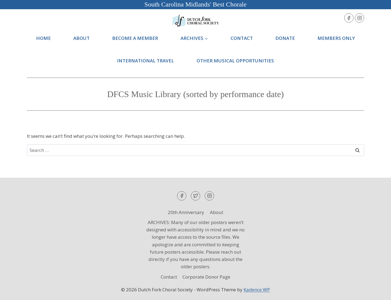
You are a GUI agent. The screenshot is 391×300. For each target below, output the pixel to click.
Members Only (336, 38)
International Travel (145, 61)
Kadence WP (257, 289)
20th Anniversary (186, 212)
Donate (285, 38)
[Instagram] (359, 18)
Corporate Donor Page (206, 277)
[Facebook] (349, 18)
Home (43, 38)
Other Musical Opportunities (235, 61)
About (81, 38)
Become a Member (135, 38)
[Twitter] (195, 195)
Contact (242, 38)
